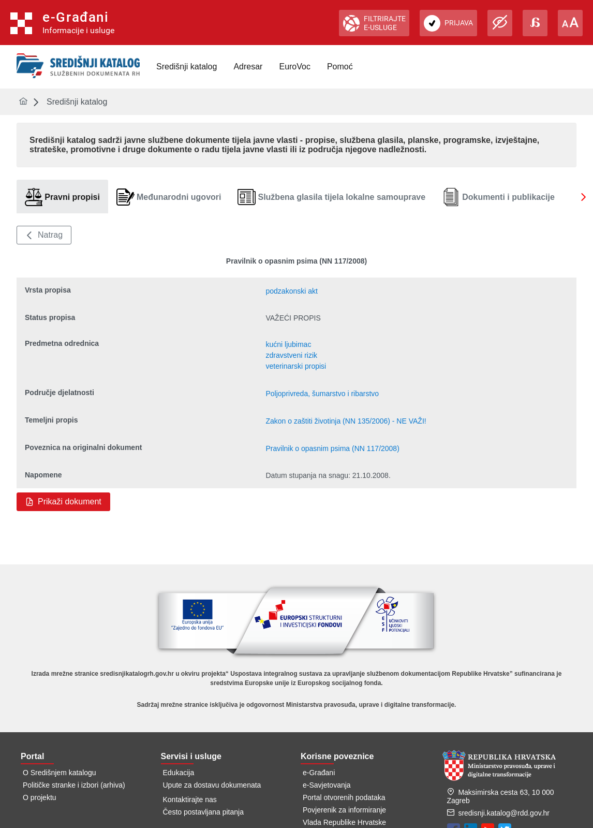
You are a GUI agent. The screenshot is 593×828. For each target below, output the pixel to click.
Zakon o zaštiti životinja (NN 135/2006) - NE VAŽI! (345, 421)
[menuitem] (186, 66)
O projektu (39, 797)
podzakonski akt (291, 291)
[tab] (62, 197)
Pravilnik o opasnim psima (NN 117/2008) (332, 448)
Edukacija (179, 772)
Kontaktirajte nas (190, 799)
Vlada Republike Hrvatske (344, 822)
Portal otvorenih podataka (344, 797)
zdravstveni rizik (291, 355)
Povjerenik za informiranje (344, 810)
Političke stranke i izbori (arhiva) (74, 785)
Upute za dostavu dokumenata (212, 785)
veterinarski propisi (295, 366)
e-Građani (319, 772)
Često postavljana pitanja (203, 812)
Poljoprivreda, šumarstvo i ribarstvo (322, 393)
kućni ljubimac (288, 344)
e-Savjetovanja (327, 785)
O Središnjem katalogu (59, 772)
